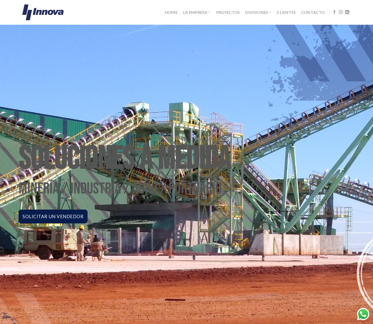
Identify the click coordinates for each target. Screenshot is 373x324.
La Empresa (197, 12)
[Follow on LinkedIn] (347, 12)
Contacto (313, 12)
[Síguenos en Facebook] (334, 12)
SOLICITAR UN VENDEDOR (53, 215)
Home (171, 12)
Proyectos (228, 12)
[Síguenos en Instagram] (341, 12)
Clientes (286, 12)
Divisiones (258, 12)
